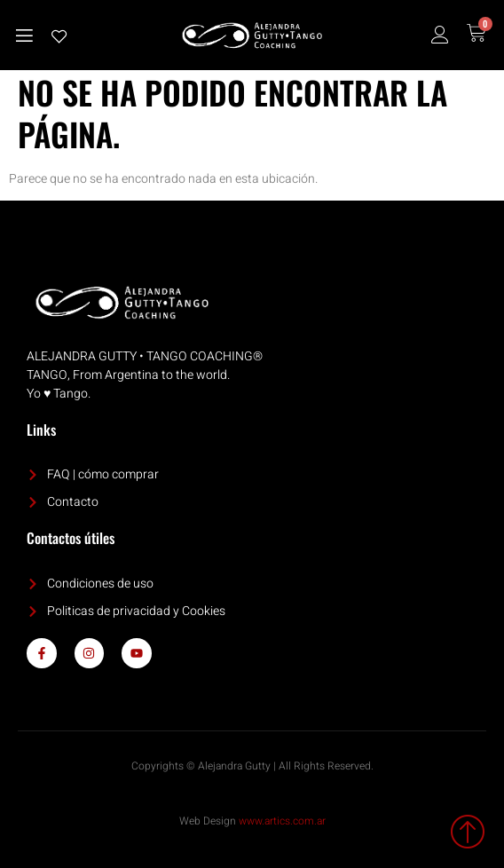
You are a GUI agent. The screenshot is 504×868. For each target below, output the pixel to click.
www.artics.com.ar (282, 821)
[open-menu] (23, 36)
